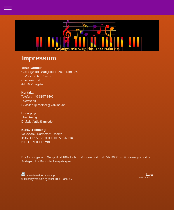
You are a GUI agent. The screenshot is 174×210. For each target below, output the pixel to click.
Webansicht (146, 177)
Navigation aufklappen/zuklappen (87, 7)
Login (149, 174)
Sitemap (50, 175)
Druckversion (32, 175)
